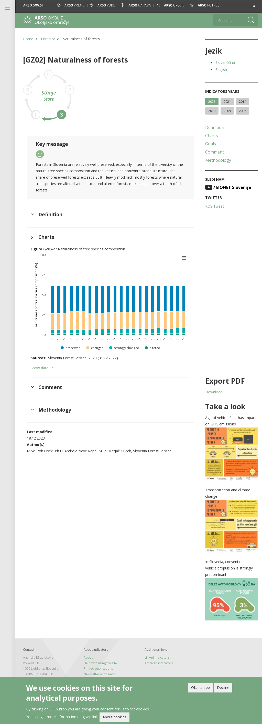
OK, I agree (200, 688)
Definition (214, 127)
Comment (214, 152)
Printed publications (98, 668)
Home (28, 38)
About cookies (114, 717)
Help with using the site (100, 663)
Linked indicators (157, 657)
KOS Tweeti (215, 206)
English (221, 69)
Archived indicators (159, 663)
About (88, 657)
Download (213, 392)
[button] (253, 5)
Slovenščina (225, 62)
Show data (39, 367)
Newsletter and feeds (99, 674)
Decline (223, 688)
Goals (210, 144)
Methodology (218, 160)
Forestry (48, 38)
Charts (211, 135)
